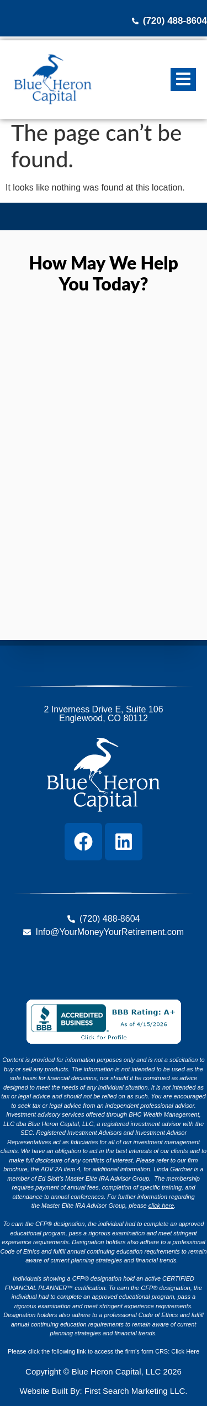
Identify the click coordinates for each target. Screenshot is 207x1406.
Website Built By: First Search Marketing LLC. (104, 1391)
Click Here (185, 1351)
